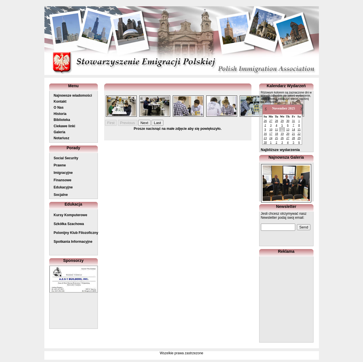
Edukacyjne (63, 187)
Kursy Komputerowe (70, 215)
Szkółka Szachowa (69, 224)
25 (276, 138)
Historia (60, 114)
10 (270, 129)
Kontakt (60, 102)
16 (265, 133)
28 (276, 120)
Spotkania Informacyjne (73, 242)
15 (299, 129)
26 (265, 120)
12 (282, 129)
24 (270, 138)
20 (287, 133)
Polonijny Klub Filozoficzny (76, 233)
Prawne (60, 165)
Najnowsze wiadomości (73, 96)
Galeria (60, 132)
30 (287, 120)
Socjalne (61, 195)
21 (293, 133)
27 (270, 120)
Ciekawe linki (64, 126)
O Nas (59, 108)
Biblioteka (62, 120)
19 (282, 133)
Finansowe (63, 180)
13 (287, 129)
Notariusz (62, 138)
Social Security (66, 158)
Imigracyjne (63, 173)
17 (270, 133)
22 (299, 133)
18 (276, 133)
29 (282, 120)
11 (276, 129)
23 (265, 138)
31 (293, 120)
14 (293, 129)
